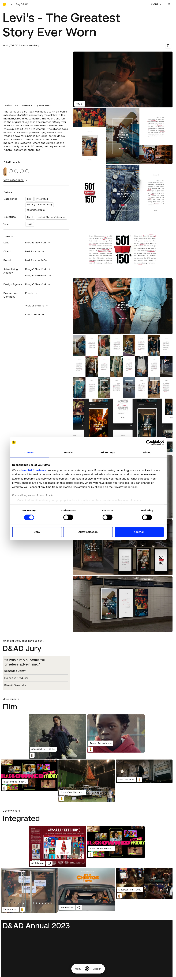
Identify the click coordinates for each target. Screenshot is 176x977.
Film (29, 199)
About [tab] (147, 452)
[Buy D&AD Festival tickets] (20, 4)
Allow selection (88, 531)
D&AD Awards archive (24, 45)
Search (97, 968)
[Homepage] (87, 969)
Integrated (42, 199)
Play (80, 104)
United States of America (51, 217)
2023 (29, 224)
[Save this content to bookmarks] (168, 45)
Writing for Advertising (39, 204)
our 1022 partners (34, 470)
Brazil (30, 217)
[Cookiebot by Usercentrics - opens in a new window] (148, 442)
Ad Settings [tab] (107, 452)
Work (6, 45)
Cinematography (36, 210)
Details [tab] (68, 452)
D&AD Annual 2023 (36, 925)
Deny (37, 531)
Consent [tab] (29, 452)
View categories (15, 180)
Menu (78, 968)
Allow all (139, 531)
